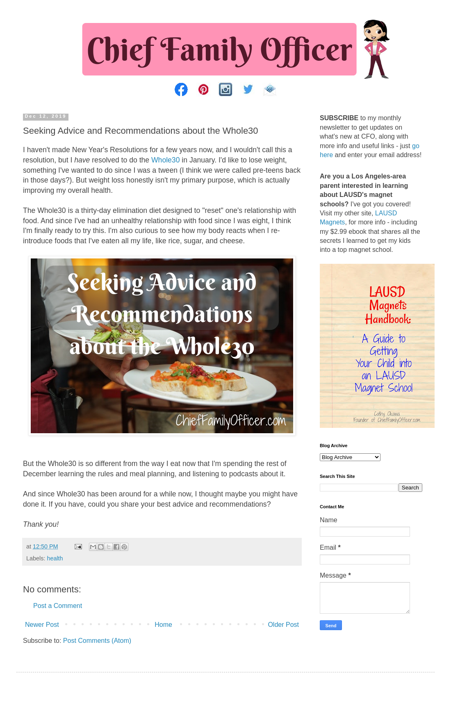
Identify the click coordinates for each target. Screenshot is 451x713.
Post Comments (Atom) (97, 640)
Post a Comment (57, 605)
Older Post (283, 624)
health (55, 558)
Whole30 (165, 160)
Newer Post (42, 624)
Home (163, 624)
